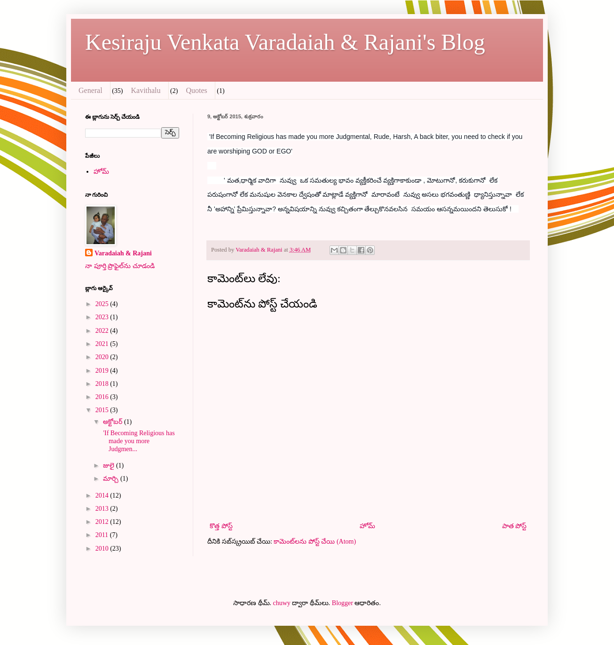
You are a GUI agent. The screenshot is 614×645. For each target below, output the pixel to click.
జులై (109, 465)
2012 (102, 521)
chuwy (282, 603)
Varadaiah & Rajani (123, 253)
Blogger (342, 603)
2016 (102, 396)
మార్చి (111, 478)
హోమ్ (367, 526)
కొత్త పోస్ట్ (221, 526)
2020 (102, 357)
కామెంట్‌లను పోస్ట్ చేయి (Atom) (315, 541)
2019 (102, 370)
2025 (102, 303)
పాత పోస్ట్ (514, 526)
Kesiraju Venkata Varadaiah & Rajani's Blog (285, 42)
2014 (102, 495)
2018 (102, 383)
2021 (102, 343)
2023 (102, 317)
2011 (102, 534)
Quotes (196, 90)
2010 (102, 548)
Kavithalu (145, 90)
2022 (102, 330)
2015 (102, 410)
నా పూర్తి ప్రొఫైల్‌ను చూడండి (120, 265)
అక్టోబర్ (113, 421)
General (90, 90)
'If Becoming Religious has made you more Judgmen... (138, 441)
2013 (102, 508)
